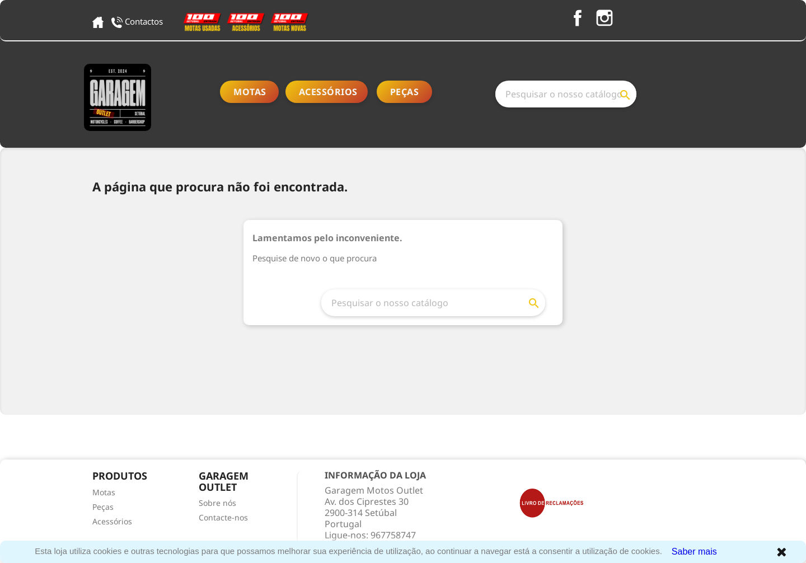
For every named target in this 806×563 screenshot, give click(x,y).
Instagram (604, 18)
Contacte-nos (223, 517)
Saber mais (694, 551)
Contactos (138, 21)
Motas (249, 92)
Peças (404, 92)
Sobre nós (217, 503)
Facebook (577, 18)
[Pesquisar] (565, 94)
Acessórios (328, 92)
